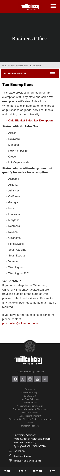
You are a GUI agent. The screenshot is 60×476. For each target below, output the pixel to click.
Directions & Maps (30, 392)
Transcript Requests (30, 425)
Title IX (30, 422)
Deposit (37, 471)
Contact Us (30, 389)
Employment (30, 396)
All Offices (12, 66)
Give (52, 471)
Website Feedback (30, 412)
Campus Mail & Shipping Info (27, 461)
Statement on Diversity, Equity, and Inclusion (30, 419)
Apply (22, 471)
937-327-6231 (20, 451)
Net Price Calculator (30, 399)
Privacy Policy (30, 402)
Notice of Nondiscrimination (30, 405)
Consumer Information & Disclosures (30, 409)
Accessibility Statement (30, 415)
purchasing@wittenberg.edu (20, 323)
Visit (7, 471)
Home (4, 66)
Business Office (22, 66)
